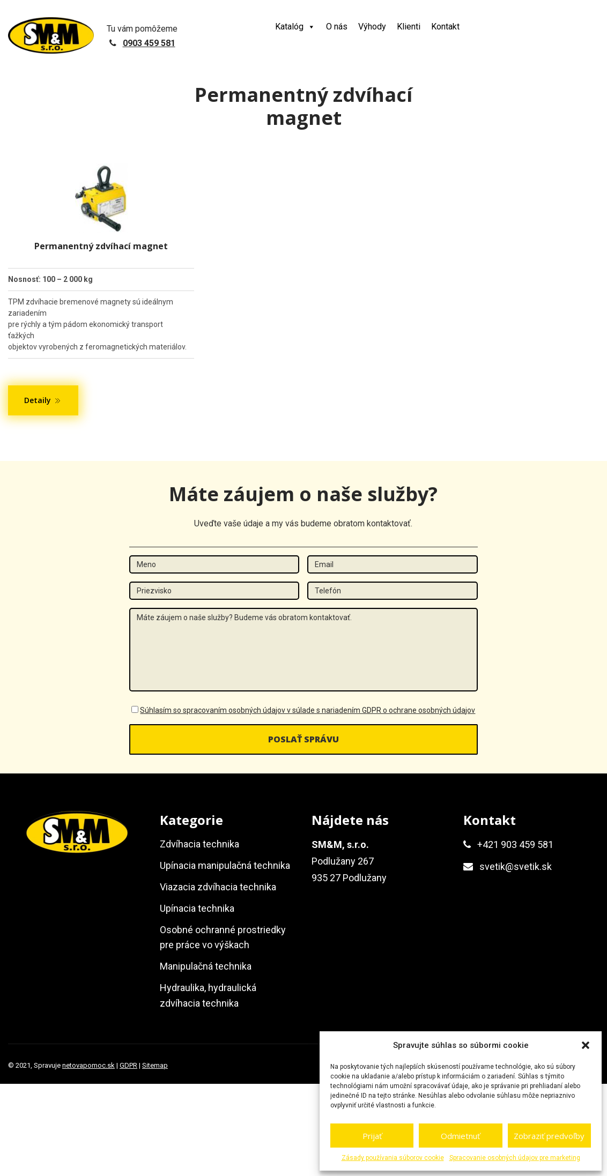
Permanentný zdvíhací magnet (101, 246)
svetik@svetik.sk (515, 866)
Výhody (372, 26)
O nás (336, 26)
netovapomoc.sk (88, 1065)
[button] (585, 1045)
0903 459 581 (149, 43)
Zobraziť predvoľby (549, 1135)
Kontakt (445, 26)
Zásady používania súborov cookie (393, 1158)
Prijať (372, 1135)
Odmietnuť (460, 1135)
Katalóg (295, 26)
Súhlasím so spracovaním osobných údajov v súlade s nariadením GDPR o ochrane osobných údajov (307, 710)
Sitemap (155, 1065)
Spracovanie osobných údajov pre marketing (514, 1158)
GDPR (128, 1065)
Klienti (408, 26)
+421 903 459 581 (515, 844)
